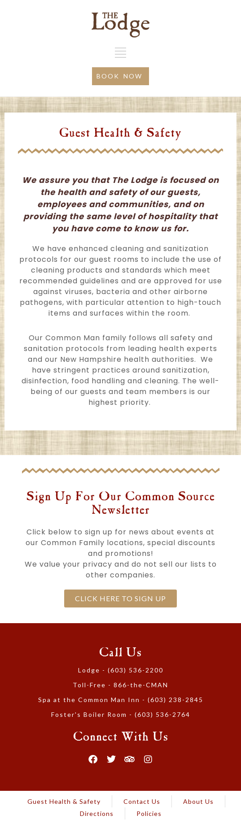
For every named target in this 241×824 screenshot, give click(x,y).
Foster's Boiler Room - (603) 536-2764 (120, 714)
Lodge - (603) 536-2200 (120, 670)
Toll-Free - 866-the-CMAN (120, 685)
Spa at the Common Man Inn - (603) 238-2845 (120, 699)
